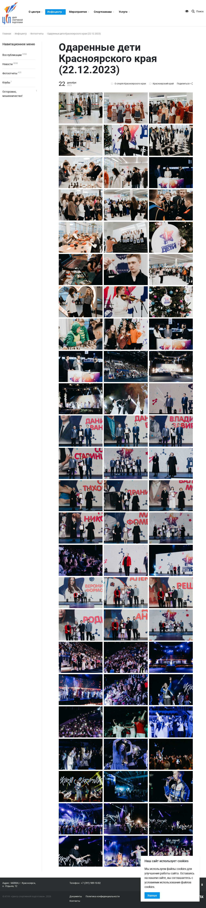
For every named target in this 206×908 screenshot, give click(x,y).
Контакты (75, 900)
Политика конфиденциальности (103, 896)
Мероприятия (78, 12)
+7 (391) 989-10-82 (91, 882)
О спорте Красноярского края (130, 83)
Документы (76, 896)
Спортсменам (103, 12)
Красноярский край (163, 83)
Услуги (123, 12)
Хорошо (152, 895)
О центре (34, 12)
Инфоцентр (54, 12)
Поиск (200, 11)
